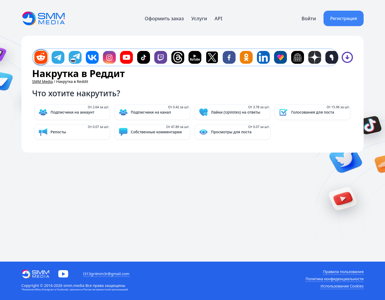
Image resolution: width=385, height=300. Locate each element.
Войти (309, 18)
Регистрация (343, 18)
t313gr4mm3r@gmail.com (106, 273)
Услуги (199, 18)
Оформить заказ (164, 18)
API (218, 18)
